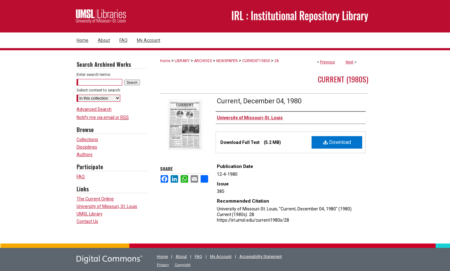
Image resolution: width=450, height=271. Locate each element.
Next (349, 62)
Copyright (182, 265)
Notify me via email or (103, 117)
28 (276, 61)
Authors (84, 154)
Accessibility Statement (260, 256)
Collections (87, 139)
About (181, 256)
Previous (327, 62)
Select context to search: (99, 90)
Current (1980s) (343, 79)
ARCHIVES (203, 61)
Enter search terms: (94, 74)
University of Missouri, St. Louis (107, 206)
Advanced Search (94, 109)
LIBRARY (182, 61)
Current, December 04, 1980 (259, 101)
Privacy (163, 265)
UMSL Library (89, 213)
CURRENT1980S (256, 61)
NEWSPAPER (227, 61)
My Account (221, 256)
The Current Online (95, 198)
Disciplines (87, 147)
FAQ (81, 176)
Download (337, 142)
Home (165, 61)
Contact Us (87, 221)
